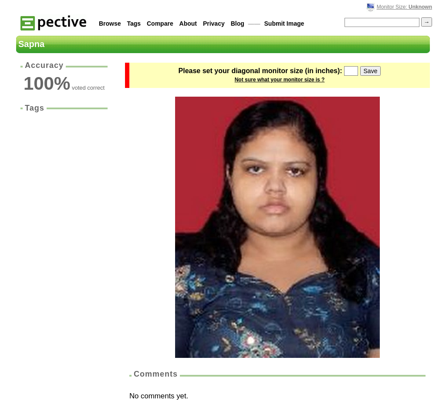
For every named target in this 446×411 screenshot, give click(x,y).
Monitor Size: (404, 7)
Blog (237, 23)
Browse (110, 23)
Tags (134, 23)
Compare (160, 23)
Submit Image (284, 23)
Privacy (214, 23)
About (188, 23)
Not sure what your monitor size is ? (280, 80)
